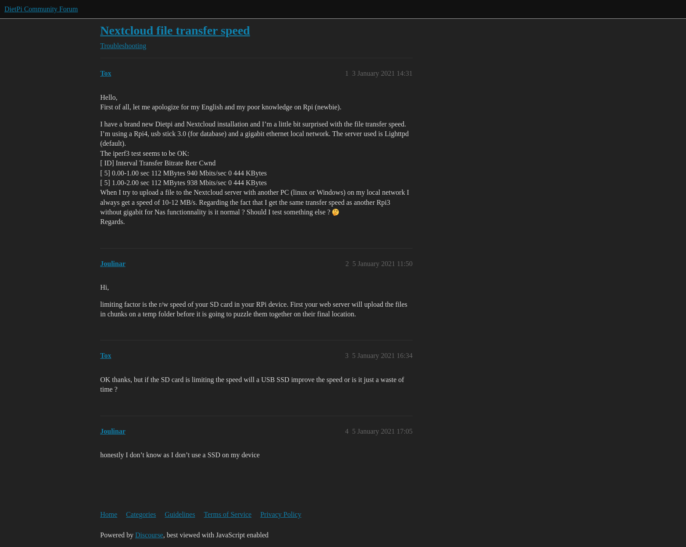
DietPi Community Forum (41, 9)
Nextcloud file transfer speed (175, 30)
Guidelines (180, 514)
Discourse (149, 535)
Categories (141, 514)
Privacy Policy (280, 514)
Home (108, 514)
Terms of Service (228, 514)
